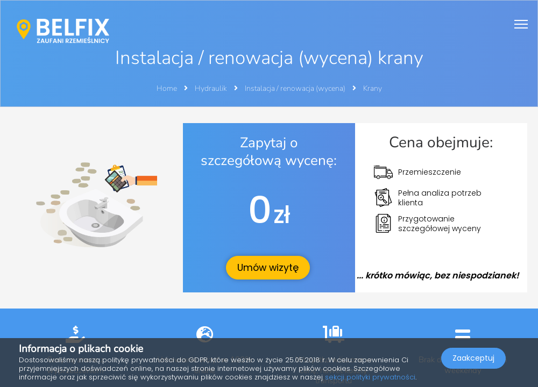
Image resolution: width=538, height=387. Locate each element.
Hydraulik (212, 88)
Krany (372, 88)
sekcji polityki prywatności (370, 377)
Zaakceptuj (473, 358)
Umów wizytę (268, 267)
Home (167, 88)
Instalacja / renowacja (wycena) (296, 88)
